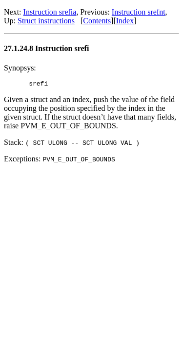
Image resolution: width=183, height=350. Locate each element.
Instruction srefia (50, 12)
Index (125, 21)
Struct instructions (46, 21)
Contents (97, 21)
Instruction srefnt (138, 12)
